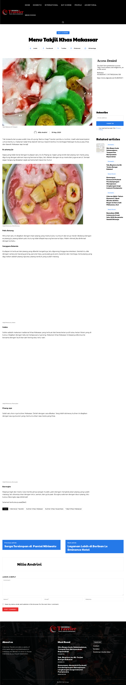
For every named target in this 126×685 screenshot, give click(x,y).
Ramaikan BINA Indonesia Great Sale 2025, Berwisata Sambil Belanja (114, 216)
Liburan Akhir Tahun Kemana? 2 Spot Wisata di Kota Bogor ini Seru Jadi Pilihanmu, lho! (114, 200)
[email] (110, 117)
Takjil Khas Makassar (73, 509)
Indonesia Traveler (16, 509)
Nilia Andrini (42, 132)
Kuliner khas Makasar (34, 509)
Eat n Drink (63, 32)
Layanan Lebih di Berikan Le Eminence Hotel (87, 547)
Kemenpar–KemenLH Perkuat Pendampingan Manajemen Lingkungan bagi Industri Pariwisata (114, 182)
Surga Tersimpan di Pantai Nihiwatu (30, 546)
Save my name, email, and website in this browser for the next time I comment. (32, 604)
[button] (63, 22)
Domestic (111, 144)
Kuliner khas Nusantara (54, 509)
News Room (112, 174)
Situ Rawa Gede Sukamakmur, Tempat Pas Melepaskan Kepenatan (112, 152)
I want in (110, 123)
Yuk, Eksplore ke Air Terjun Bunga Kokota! (114, 167)
